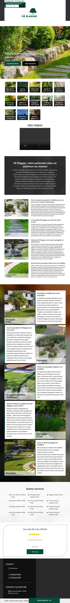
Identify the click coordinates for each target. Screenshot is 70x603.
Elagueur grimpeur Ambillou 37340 (54, 514)
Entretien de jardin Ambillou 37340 (54, 508)
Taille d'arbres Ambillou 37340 (36, 514)
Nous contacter (30, 63)
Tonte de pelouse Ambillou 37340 (54, 502)
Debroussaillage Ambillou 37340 (18, 514)
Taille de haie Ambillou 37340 (36, 508)
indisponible (9, 1)
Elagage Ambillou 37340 (56, 495)
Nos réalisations (12, 63)
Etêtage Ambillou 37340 (18, 506)
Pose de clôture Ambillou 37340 (18, 496)
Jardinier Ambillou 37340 (18, 500)
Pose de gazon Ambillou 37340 (37, 502)
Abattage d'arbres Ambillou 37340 (35, 496)
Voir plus (35, 552)
